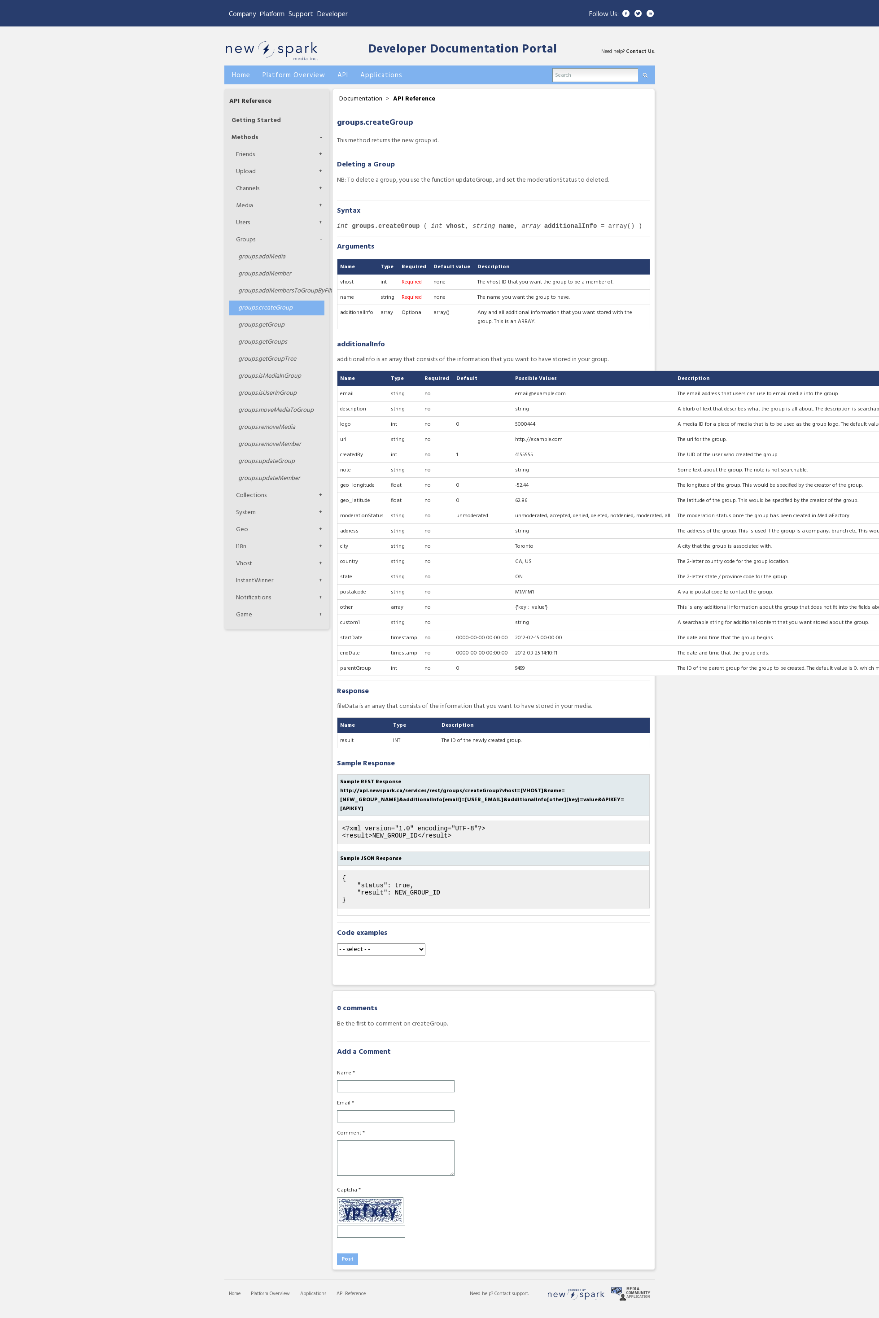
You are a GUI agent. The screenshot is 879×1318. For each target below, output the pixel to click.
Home (235, 1302)
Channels (247, 188)
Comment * (351, 1141)
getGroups (262, 342)
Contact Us (640, 52)
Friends (245, 154)
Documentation (360, 99)
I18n (241, 546)
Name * (346, 1081)
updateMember (269, 478)
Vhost (244, 564)
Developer (332, 14)
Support (301, 14)
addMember (264, 274)
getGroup (261, 325)
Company (242, 14)
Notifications (253, 598)
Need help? (482, 1302)
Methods (245, 137)
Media (244, 206)
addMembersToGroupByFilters (281, 291)
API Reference (250, 101)
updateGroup (266, 461)
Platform (272, 13)
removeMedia (266, 427)
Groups (245, 240)
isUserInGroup (267, 393)
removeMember (269, 444)
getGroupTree (267, 359)
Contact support (511, 1302)
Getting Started (256, 120)
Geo (242, 529)
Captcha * (349, 1198)
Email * (345, 1111)
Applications (313, 1302)
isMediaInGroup (269, 376)
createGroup (265, 308)
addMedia (261, 257)
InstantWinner (254, 581)
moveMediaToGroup (276, 410)
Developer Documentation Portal (462, 49)
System (246, 512)
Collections (251, 495)
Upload (246, 171)
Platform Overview (270, 1302)
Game (244, 615)
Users (243, 223)
